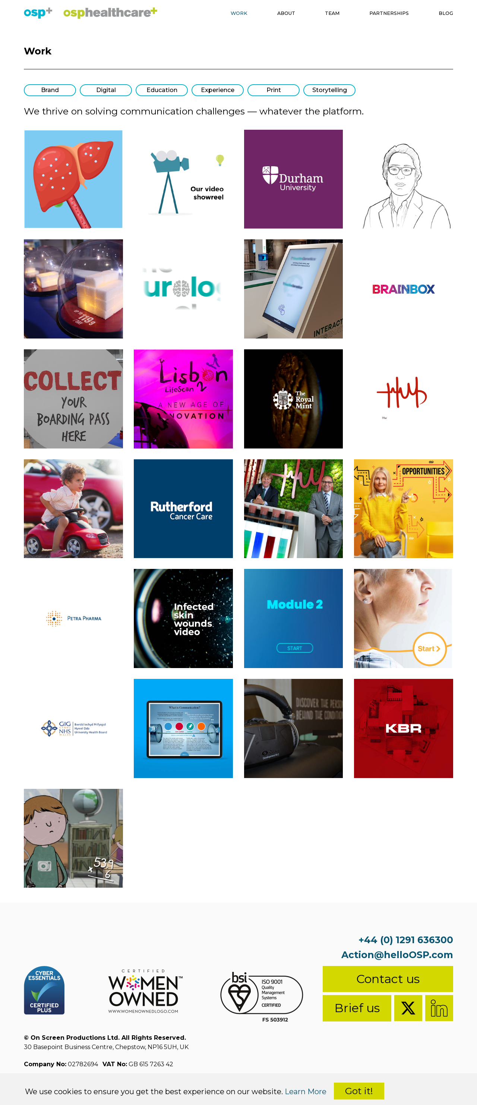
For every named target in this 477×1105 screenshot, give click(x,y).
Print (273, 90)
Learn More (305, 1091)
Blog (444, 14)
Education (161, 90)
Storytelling (329, 90)
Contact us (388, 979)
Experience (217, 90)
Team (317, 14)
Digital (106, 90)
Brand (50, 90)
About (266, 14)
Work (214, 14)
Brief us (357, 1008)
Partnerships (380, 14)
